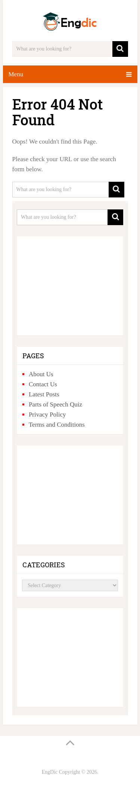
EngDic (49, 772)
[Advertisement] (70, 283)
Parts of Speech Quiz (55, 404)
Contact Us (43, 384)
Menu (16, 74)
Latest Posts (44, 394)
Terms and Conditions (57, 424)
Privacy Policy (47, 414)
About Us (41, 374)
